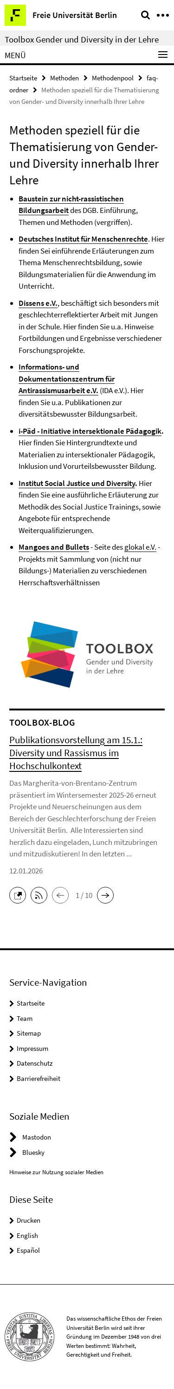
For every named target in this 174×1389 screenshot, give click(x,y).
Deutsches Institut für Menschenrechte (83, 239)
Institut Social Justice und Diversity (77, 483)
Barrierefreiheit (38, 1078)
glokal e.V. (140, 547)
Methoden (64, 77)
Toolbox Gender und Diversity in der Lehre (82, 39)
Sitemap (29, 1033)
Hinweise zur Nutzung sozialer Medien (56, 1172)
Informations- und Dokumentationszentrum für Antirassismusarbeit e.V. (67, 378)
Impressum (32, 1048)
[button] (20, 894)
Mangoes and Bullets (54, 547)
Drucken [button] (28, 1220)
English (27, 1235)
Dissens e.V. (38, 303)
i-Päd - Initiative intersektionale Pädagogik (90, 431)
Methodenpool (113, 77)
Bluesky (33, 1152)
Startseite (23, 77)
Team (24, 1018)
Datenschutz (34, 1063)
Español (28, 1250)
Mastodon (36, 1137)
